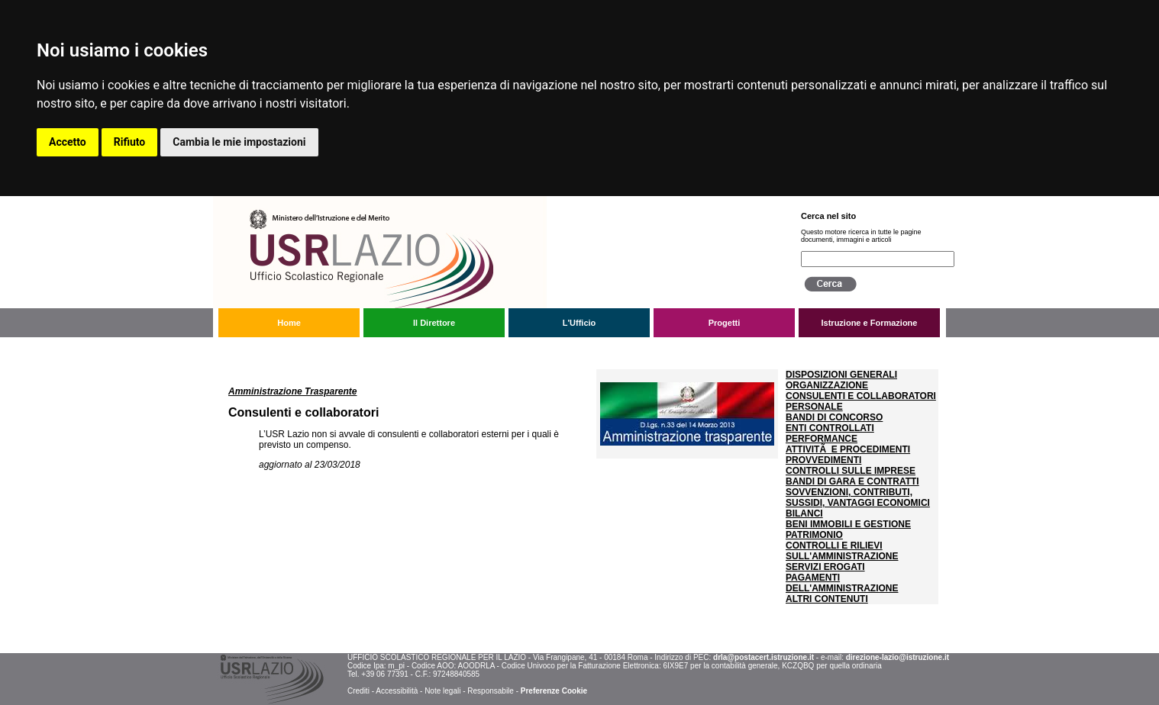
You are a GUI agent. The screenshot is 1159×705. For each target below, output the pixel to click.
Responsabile (490, 691)
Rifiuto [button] (130, 142)
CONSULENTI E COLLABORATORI (861, 396)
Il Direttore (434, 322)
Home (289, 322)
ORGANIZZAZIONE (827, 385)
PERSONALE (814, 406)
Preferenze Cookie (554, 691)
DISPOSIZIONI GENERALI (841, 374)
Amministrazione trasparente (327, 349)
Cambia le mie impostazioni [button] (239, 142)
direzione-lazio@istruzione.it (897, 657)
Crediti (358, 691)
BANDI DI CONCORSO (834, 417)
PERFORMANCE (821, 438)
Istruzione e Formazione (870, 322)
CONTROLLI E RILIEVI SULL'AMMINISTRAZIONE (842, 551)
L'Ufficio (579, 322)
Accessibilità (397, 691)
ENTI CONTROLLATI (830, 428)
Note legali (442, 691)
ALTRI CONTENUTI (827, 599)
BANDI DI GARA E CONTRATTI (852, 481)
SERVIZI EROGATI (825, 567)
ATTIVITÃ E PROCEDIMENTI (848, 449)
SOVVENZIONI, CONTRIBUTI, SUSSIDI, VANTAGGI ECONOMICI (858, 497)
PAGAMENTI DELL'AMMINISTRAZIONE (842, 583)
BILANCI (804, 513)
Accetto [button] (67, 142)
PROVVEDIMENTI (823, 460)
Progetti (725, 322)
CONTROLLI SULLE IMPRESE (850, 470)
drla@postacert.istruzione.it (763, 657)
